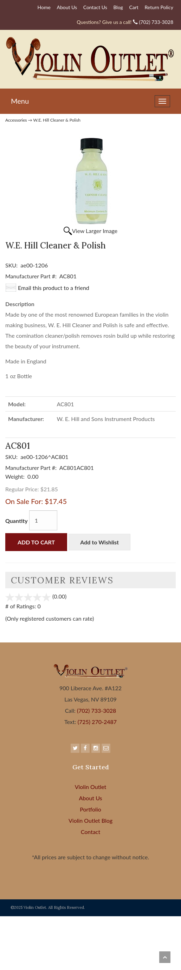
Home (44, 7)
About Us (67, 7)
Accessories (16, 120)
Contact (90, 831)
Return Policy (158, 7)
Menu (20, 101)
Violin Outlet (90, 786)
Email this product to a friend (53, 287)
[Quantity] (43, 520)
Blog (118, 7)
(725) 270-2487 (96, 721)
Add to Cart (36, 542)
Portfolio (90, 809)
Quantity (16, 520)
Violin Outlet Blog (90, 820)
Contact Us (95, 7)
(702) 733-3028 (125, 22)
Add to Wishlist (99, 542)
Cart (133, 7)
